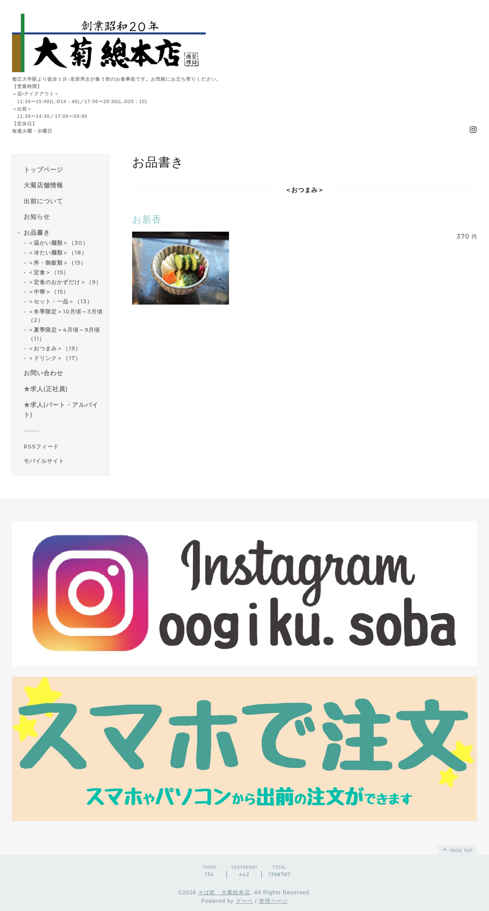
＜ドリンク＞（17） (54, 358)
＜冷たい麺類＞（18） (57, 252)
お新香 (147, 219)
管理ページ (273, 901)
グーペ (244, 901)
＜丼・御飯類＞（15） (57, 262)
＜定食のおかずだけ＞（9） (65, 282)
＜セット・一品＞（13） (60, 301)
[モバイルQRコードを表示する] (63, 461)
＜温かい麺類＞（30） (58, 242)
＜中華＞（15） (48, 291)
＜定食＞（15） (48, 272)
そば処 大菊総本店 (224, 892)
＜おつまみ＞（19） (54, 348)
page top (457, 849)
